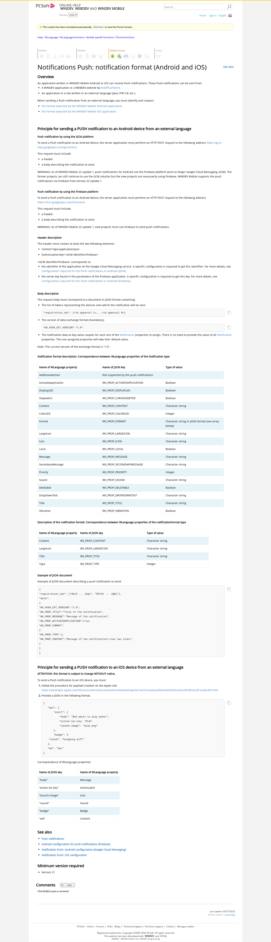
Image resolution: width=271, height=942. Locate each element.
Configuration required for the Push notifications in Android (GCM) (84, 271)
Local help (230, 914)
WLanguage (51, 37)
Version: (63, 15)
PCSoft (80, 926)
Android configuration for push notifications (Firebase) (76, 844)
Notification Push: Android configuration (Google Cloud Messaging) (84, 849)
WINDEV (143, 939)
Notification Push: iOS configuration (64, 855)
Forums (100, 926)
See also (228, 67)
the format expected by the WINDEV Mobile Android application (82, 106)
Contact (170, 926)
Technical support (154, 926)
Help (40, 37)
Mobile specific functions (100, 37)
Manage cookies (185, 926)
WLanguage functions (72, 37)
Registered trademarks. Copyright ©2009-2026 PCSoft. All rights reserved (135, 932)
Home (202, 15)
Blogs (117, 926)
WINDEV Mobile (128, 939)
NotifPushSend (110, 87)
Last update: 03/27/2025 (222, 911)
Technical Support (132, 926)
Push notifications (53, 838)
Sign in (213, 15)
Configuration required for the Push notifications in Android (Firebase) (86, 281)
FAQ (109, 926)
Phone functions (125, 37)
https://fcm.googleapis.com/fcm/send (60, 202)
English (222, 15)
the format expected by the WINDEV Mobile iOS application (79, 111)
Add (66, 885)
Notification (127, 335)
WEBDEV (115, 939)
